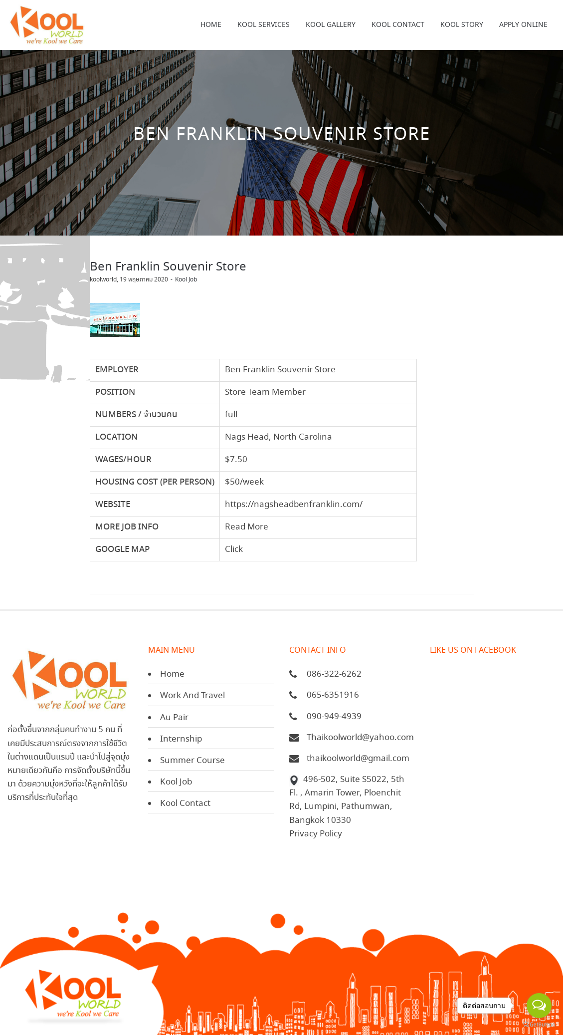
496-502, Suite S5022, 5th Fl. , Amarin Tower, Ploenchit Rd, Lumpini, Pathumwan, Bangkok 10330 (346, 800)
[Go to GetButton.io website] (539, 1025)
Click (234, 549)
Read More (246, 527)
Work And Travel (192, 696)
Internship (181, 739)
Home (172, 674)
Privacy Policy (315, 834)
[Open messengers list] (539, 1005)
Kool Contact (185, 803)
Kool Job (186, 279)
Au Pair (174, 718)
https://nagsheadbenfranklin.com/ (294, 505)
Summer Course (192, 761)
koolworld (103, 279)
